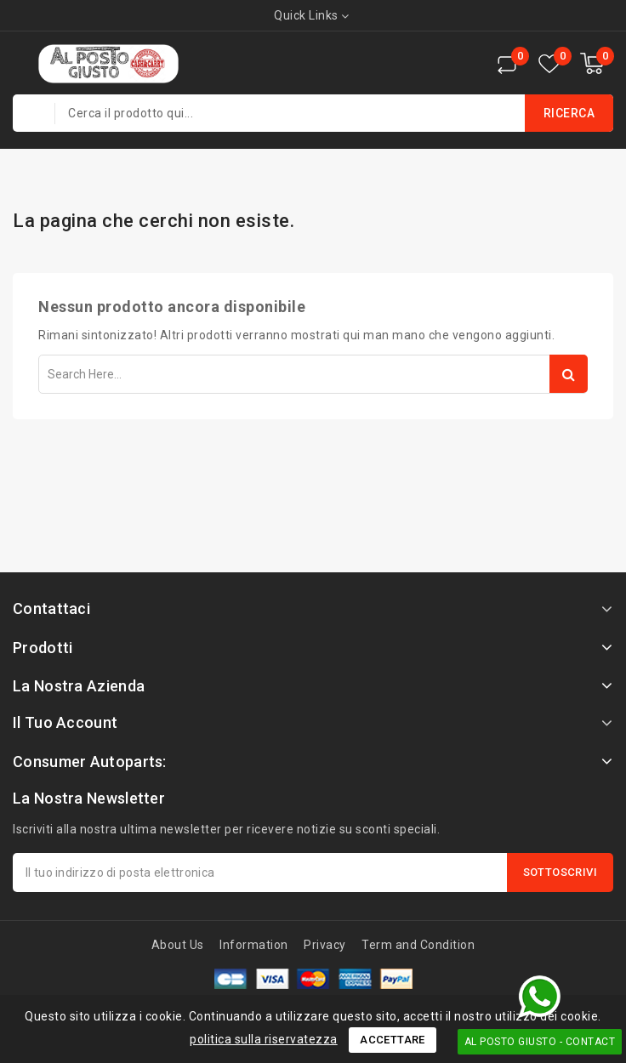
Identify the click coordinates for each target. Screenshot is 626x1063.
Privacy (325, 945)
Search (568, 374)
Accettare (392, 1039)
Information (253, 945)
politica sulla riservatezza (264, 1039)
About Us (177, 945)
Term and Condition (418, 945)
